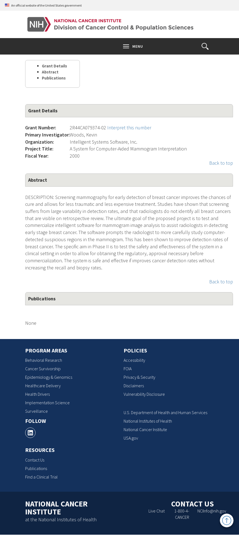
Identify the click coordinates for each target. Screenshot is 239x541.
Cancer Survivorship (43, 368)
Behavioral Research (43, 360)
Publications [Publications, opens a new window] (36, 468)
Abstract (50, 72)
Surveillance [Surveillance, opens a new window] (36, 411)
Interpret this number (129, 127)
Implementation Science (47, 402)
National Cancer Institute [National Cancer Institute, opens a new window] (145, 429)
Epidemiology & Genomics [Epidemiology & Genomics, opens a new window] (48, 377)
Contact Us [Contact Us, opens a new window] (34, 460)
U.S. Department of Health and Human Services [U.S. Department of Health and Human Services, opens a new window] (165, 412)
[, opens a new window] (30, 433)
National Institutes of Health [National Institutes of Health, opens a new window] (148, 421)
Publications (54, 78)
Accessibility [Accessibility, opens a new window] (134, 360)
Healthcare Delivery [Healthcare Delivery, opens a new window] (43, 385)
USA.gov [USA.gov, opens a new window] (131, 438)
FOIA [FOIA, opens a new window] (128, 368)
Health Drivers (37, 394)
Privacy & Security (139, 377)
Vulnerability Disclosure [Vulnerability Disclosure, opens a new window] (144, 394)
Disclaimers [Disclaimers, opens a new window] (134, 385)
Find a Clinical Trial (41, 477)
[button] (205, 46)
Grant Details (54, 66)
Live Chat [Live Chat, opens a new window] (156, 511)
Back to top (221, 163)
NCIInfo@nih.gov (211, 511)
